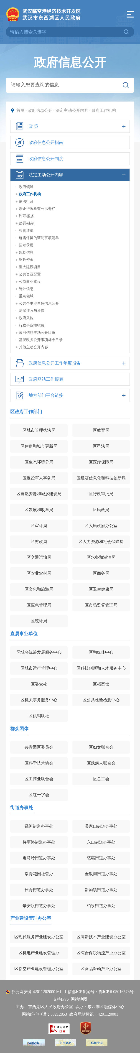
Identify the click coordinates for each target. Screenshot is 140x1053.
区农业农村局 (39, 573)
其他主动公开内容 (33, 347)
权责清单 (26, 230)
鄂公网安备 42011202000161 (36, 991)
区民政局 (101, 509)
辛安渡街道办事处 (39, 905)
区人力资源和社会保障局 (101, 541)
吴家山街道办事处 (101, 826)
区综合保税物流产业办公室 (101, 953)
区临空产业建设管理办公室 (39, 968)
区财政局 (39, 541)
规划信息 (26, 252)
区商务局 (101, 573)
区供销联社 (39, 716)
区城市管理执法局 (39, 430)
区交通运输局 (39, 557)
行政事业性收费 (31, 325)
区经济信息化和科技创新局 (101, 478)
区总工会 (101, 779)
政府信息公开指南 (38, 142)
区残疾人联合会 (101, 763)
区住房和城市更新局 (38, 446)
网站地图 (79, 999)
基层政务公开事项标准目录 (41, 340)
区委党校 (39, 684)
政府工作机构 (104, 110)
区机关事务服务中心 (38, 700)
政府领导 (26, 187)
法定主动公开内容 (72, 110)
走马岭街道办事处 (39, 858)
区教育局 (101, 430)
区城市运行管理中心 (38, 668)
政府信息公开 (40, 110)
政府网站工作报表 (38, 379)
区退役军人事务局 (39, 478)
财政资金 (26, 260)
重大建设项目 (30, 267)
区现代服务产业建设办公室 (39, 937)
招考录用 (26, 245)
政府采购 (26, 318)
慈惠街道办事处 (101, 858)
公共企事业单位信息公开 (39, 303)
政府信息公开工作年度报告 (70, 363)
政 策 (70, 126)
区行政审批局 (101, 494)
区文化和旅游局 (39, 589)
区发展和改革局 (39, 509)
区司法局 (101, 446)
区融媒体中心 (101, 652)
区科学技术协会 (39, 763)
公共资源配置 (30, 274)
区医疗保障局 (101, 462)
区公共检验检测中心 (101, 700)
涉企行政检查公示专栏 (37, 209)
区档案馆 (101, 684)
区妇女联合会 (101, 747)
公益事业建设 (30, 281)
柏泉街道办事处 (101, 905)
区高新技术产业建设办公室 (101, 937)
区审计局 (39, 525)
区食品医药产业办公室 (101, 968)
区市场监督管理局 (101, 605)
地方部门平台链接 (70, 395)
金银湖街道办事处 (101, 874)
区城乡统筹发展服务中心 (38, 652)
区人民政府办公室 (101, 525)
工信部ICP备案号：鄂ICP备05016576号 (99, 991)
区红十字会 (39, 795)
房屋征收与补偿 (31, 311)
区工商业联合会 (39, 779)
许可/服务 (26, 216)
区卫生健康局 (101, 589)
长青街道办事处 (39, 889)
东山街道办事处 (101, 842)
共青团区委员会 (39, 747)
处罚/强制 (26, 223)
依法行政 (26, 201)
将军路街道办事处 (39, 842)
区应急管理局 (39, 605)
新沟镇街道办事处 (101, 889)
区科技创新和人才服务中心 (101, 668)
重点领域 (26, 296)
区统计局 (39, 621)
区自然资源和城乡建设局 (38, 494)
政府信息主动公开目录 (37, 332)
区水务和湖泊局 (101, 557)
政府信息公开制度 (38, 159)
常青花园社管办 (39, 874)
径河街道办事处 (39, 826)
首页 (20, 110)
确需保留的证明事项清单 (39, 238)
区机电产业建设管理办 (38, 953)
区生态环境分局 (39, 462)
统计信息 (26, 289)
